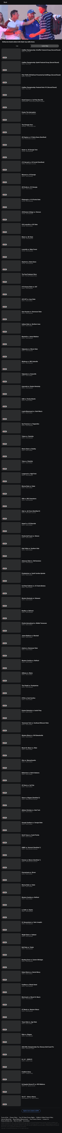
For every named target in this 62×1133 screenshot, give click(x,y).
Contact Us (46, 1119)
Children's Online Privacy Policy (44, 1117)
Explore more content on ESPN (31, 1110)
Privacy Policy (13, 1117)
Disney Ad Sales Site (6, 1121)
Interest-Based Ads (6, 1119)
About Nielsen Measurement (20, 1119)
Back (4, 2)
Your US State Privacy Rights (27, 1117)
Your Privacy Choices (35, 1119)
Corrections (26, 1121)
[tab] (17, 46)
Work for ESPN (18, 1121)
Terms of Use (4, 1117)
